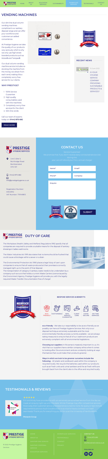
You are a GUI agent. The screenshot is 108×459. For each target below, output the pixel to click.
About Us (31, 3)
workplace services (73, 3)
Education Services (43, 3)
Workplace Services (66, 434)
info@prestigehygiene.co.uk (17, 179)
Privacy (60, 445)
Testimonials (63, 437)
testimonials (89, 3)
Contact (60, 441)
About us (34, 437)
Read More (9, 125)
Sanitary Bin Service (39, 441)
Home (22, 3)
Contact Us (101, 3)
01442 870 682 (16, 120)
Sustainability (58, 3)
